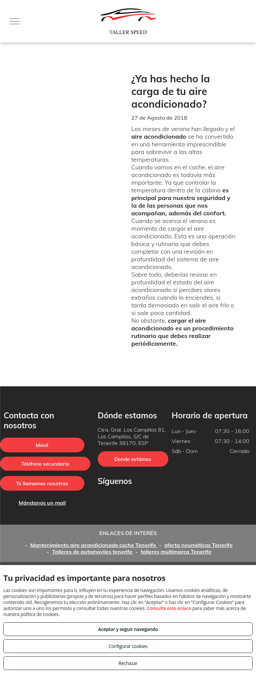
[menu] (14, 21)
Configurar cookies (128, 646)
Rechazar (127, 663)
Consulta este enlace (169, 608)
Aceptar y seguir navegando (128, 629)
